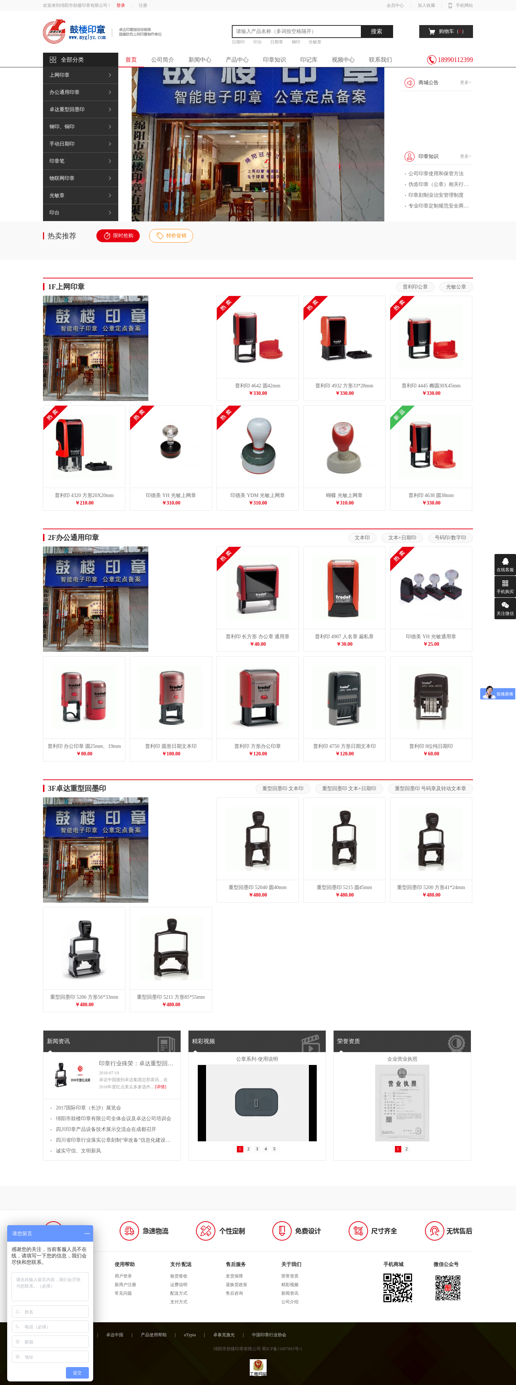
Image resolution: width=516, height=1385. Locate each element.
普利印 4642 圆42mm (258, 385)
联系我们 (380, 60)
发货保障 (234, 1276)
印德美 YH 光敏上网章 (171, 495)
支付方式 (178, 1301)
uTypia (190, 1334)
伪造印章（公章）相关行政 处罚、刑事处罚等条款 (438, 184)
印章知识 (274, 60)
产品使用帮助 (154, 1334)
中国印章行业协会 (269, 1334)
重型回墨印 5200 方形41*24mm (431, 887)
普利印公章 (415, 287)
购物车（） (453, 31)
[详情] (160, 1086)
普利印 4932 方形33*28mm (344, 385)
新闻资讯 (58, 1041)
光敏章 (315, 41)
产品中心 (237, 60)
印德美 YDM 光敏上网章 (257, 495)
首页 (131, 60)
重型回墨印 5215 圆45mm (344, 887)
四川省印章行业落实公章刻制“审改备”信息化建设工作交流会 (114, 1140)
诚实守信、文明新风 (78, 1151)
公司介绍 (289, 1301)
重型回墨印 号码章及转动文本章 (431, 788)
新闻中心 (199, 60)
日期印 (238, 41)
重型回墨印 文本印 (283, 788)
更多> (465, 82)
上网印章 (59, 75)
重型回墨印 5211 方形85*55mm (171, 997)
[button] (256, 1102)
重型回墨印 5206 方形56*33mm (84, 997)
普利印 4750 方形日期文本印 (344, 746)
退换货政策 (236, 1284)
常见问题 (123, 1293)
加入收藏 (426, 5)
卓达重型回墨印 (67, 109)
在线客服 (505, 569)
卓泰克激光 (224, 1334)
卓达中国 (114, 1334)
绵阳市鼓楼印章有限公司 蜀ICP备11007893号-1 (258, 1348)
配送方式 (178, 1293)
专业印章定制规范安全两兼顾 (438, 206)
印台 (257, 41)
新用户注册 (125, 1284)
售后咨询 (234, 1293)
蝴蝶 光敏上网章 (344, 495)
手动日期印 (62, 144)
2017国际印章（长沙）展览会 (88, 1108)
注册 (143, 5)
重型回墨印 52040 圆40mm (258, 887)
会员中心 (395, 5)
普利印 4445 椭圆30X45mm (431, 385)
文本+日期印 (402, 537)
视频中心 (343, 60)
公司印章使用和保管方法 (436, 173)
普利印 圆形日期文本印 (171, 746)
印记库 (308, 60)
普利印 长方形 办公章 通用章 (258, 636)
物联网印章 (62, 178)
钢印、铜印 (62, 126)
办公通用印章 (64, 92)
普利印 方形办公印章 (257, 746)
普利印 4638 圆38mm (431, 495)
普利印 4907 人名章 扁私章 (344, 636)
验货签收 (178, 1276)
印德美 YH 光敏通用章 (431, 636)
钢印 (296, 41)
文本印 (362, 537)
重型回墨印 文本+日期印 (349, 788)
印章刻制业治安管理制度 (436, 195)
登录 (120, 5)
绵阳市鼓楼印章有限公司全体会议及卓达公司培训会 (113, 1118)
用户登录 (123, 1276)
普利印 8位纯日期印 (431, 746)
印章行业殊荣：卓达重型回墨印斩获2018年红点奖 (136, 1063)
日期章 (276, 41)
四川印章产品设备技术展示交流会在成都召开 (106, 1129)
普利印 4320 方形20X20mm (84, 495)
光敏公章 (456, 287)
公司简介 (162, 60)
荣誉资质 (348, 1041)
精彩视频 (203, 1041)
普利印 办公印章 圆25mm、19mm (84, 746)
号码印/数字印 (450, 537)
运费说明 (178, 1284)
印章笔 (56, 161)
